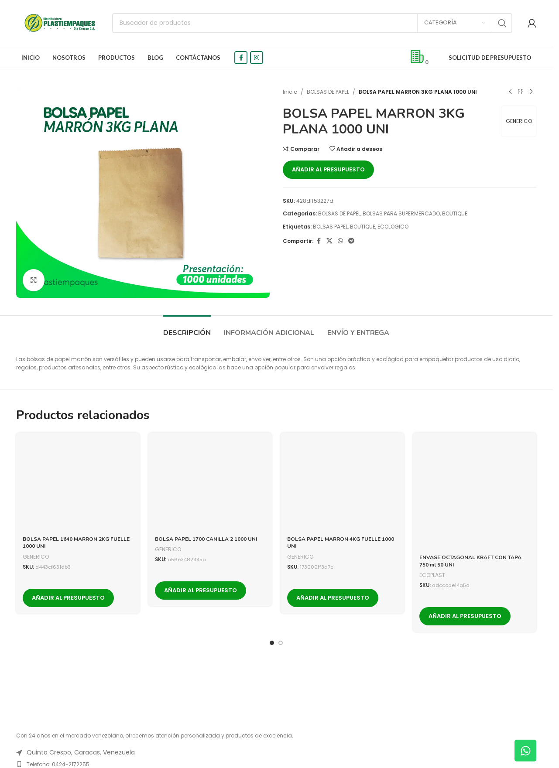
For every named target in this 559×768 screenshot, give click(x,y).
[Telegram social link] (351, 241)
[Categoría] (454, 23)
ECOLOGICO (392, 226)
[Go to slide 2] (280, 641)
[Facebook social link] (240, 57)
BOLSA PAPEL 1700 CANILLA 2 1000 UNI (206, 539)
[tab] (187, 328)
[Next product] (531, 92)
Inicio (290, 92)
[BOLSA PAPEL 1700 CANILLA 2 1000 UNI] (210, 485)
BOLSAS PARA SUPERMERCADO (401, 213)
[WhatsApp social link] (340, 241)
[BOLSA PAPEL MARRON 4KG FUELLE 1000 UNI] (342, 485)
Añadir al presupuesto (328, 169)
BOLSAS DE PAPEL (328, 92)
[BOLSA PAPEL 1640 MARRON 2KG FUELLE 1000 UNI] (78, 485)
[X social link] (329, 241)
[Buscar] (312, 23)
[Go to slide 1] (272, 641)
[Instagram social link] (256, 57)
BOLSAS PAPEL (330, 226)
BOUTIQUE (454, 213)
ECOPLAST (432, 575)
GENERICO (519, 121)
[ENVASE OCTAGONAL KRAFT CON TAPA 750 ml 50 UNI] (474, 494)
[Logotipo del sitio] (59, 22)
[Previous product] (510, 92)
